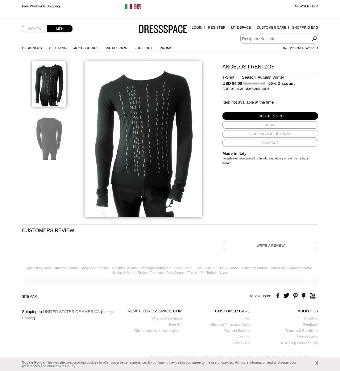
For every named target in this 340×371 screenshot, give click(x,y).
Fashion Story (307, 343)
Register (216, 27)
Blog (292, 343)
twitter (287, 296)
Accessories (86, 48)
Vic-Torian (208, 272)
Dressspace (163, 29)
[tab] (270, 116)
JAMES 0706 (205, 268)
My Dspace (241, 27)
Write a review (270, 245)
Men (60, 29)
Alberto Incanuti (66, 268)
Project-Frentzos (150, 272)
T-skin (192, 272)
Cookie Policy (33, 362)
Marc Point (278, 268)
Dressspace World (300, 48)
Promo (166, 48)
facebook (279, 296)
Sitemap (29, 296)
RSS (284, 343)
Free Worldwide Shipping (41, 6)
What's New (116, 48)
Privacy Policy (307, 337)
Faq (247, 318)
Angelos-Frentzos (95, 268)
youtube (312, 296)
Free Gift (143, 48)
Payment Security (237, 330)
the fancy (304, 296)
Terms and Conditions (301, 330)
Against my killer (39, 268)
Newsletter (306, 6)
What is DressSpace (166, 318)
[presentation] (270, 116)
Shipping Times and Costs (230, 324)
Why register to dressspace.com (158, 330)
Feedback (310, 324)
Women (34, 29)
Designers (32, 48)
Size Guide (242, 343)
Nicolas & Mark (122, 272)
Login (197, 27)
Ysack (224, 272)
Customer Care (271, 27)
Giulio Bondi (183, 268)
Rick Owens (175, 272)
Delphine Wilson (124, 268)
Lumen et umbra (254, 268)
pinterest (295, 296)
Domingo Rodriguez (155, 268)
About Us (311, 318)
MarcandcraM (300, 268)
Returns (244, 337)
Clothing (58, 48)
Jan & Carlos (228, 268)
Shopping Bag (305, 27)
